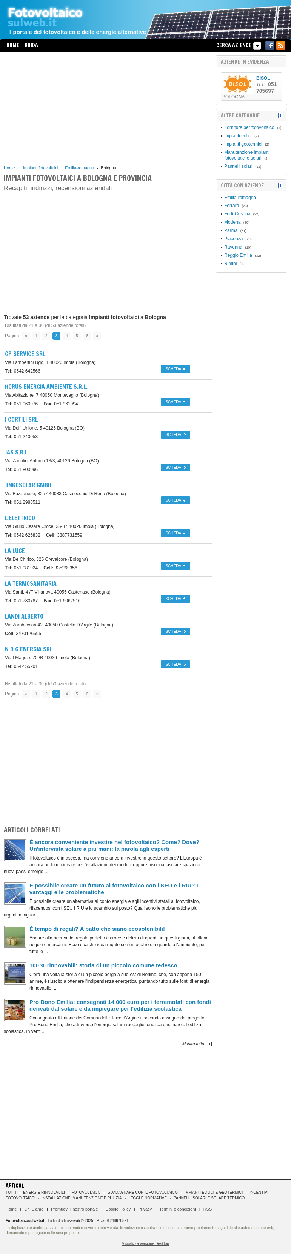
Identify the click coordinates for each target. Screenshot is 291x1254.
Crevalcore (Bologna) (46, 559)
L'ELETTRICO (20, 518)
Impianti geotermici (243, 144)
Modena (232, 222)
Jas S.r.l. (17, 452)
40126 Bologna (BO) (45, 428)
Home (12, 45)
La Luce (15, 550)
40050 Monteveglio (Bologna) (52, 395)
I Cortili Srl (21, 419)
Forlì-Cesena (237, 213)
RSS (207, 1209)
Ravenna (233, 247)
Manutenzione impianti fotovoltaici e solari (246, 155)
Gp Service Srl (25, 354)
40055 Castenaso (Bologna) (58, 592)
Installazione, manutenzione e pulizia (82, 1198)
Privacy (145, 1209)
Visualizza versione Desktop (145, 1244)
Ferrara (231, 205)
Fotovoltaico (86, 1192)
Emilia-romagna (79, 168)
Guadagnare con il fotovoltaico (142, 1192)
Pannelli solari (238, 166)
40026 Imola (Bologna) (50, 362)
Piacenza (233, 238)
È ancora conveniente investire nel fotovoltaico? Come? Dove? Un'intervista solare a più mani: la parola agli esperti (114, 845)
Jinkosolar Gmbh (28, 485)
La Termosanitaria (31, 583)
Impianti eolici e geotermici (214, 1192)
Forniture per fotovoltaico (249, 127)
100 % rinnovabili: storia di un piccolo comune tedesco (103, 965)
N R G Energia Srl (28, 649)
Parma (230, 230)
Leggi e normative (147, 1198)
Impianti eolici (238, 135)
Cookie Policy (118, 1209)
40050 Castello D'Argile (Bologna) (59, 625)
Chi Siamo (33, 1209)
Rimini (230, 263)
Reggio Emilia (238, 255)
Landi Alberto (24, 616)
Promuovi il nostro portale (74, 1209)
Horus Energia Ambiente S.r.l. (46, 386)
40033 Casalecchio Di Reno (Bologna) (65, 493)
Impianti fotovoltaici (41, 168)
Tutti (11, 1192)
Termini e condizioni (177, 1209)
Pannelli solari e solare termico (209, 1198)
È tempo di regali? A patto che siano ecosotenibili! (97, 929)
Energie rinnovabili (44, 1192)
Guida (31, 45)
